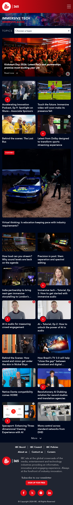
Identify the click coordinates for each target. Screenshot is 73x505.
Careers (51, 452)
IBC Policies (52, 447)
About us (22, 452)
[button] (68, 6)
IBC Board (20, 447)
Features (9, 153)
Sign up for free (36, 482)
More (34, 438)
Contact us (37, 452)
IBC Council (36, 447)
